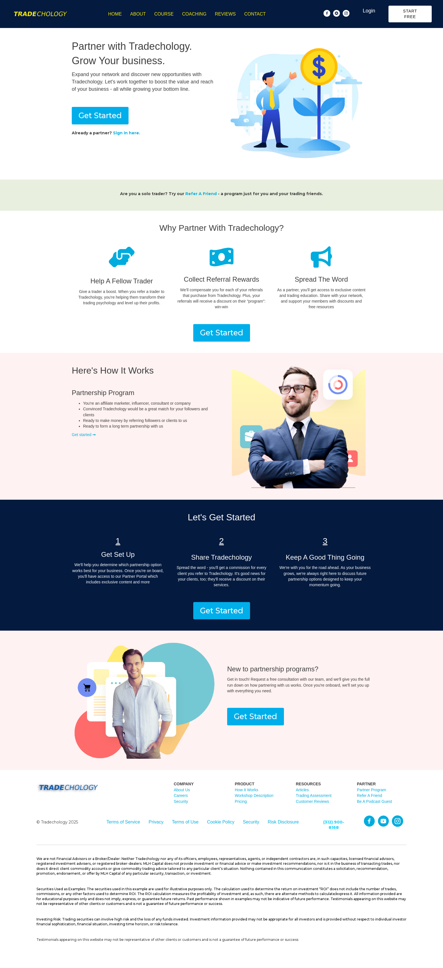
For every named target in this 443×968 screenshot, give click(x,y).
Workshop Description (254, 795)
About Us (182, 790)
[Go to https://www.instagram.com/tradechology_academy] (346, 13)
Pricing (241, 801)
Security (181, 801)
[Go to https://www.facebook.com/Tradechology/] (326, 13)
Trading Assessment (313, 795)
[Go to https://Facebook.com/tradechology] (369, 821)
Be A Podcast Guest (374, 801)
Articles (302, 790)
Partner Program (371, 790)
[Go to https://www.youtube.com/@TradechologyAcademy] (336, 13)
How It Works (246, 790)
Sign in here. (126, 132)
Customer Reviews (312, 801)
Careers (181, 795)
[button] (410, 14)
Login (369, 11)
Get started (84, 434)
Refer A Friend (201, 193)
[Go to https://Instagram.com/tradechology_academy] (397, 821)
